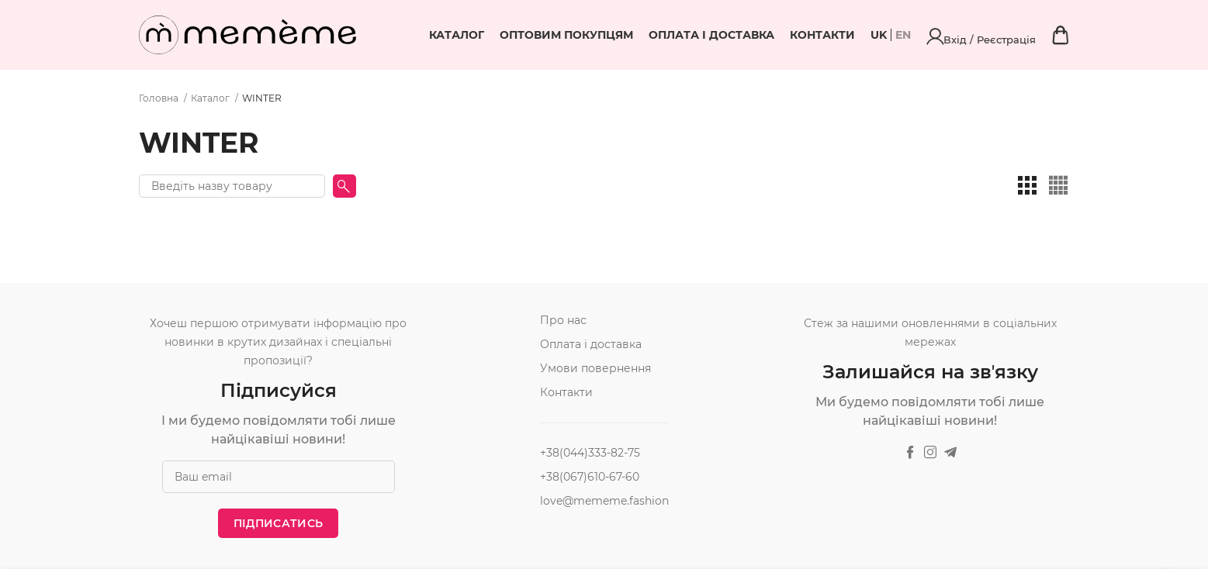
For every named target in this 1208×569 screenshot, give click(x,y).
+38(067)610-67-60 (589, 477)
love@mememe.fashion (604, 501)
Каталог (550, 35)
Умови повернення (595, 368)
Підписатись (278, 523)
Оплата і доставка (805, 35)
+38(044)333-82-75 (590, 453)
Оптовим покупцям (660, 35)
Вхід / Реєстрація (1028, 34)
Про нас (563, 320)
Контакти (916, 35)
